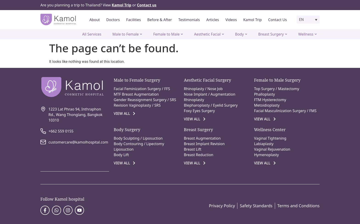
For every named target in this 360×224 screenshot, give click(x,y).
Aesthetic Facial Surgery (207, 80)
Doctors (113, 19)
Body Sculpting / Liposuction (138, 138)
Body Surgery (127, 129)
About (94, 19)
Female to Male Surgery (277, 80)
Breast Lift (192, 149)
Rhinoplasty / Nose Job (203, 88)
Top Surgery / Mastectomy (276, 88)
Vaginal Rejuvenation (272, 149)
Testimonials (189, 19)
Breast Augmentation (202, 138)
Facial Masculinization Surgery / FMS (285, 110)
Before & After (159, 19)
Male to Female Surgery (137, 80)
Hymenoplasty (266, 154)
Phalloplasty (264, 94)
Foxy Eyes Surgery (199, 110)
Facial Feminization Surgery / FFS (142, 88)
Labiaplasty (263, 143)
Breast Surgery (198, 129)
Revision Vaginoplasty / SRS (137, 105)
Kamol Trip (252, 19)
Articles (212, 19)
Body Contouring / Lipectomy (139, 143)
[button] (308, 20)
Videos (231, 19)
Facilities (133, 19)
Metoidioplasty (266, 105)
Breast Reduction (198, 154)
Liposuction (124, 149)
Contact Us (277, 19)
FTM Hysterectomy (270, 99)
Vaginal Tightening (270, 138)
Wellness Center (269, 129)
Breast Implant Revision (204, 143)
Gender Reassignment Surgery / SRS (145, 99)
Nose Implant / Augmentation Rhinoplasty (209, 97)
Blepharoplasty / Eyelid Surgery (211, 105)
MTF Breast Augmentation (136, 94)
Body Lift (121, 154)
